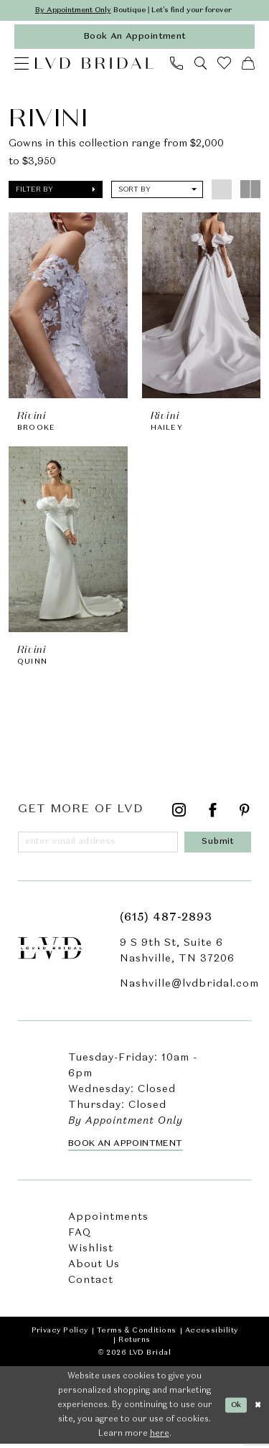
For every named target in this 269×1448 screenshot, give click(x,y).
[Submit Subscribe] (220, 846)
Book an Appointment (125, 1148)
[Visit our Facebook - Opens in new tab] (213, 814)
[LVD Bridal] (94, 64)
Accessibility (211, 1334)
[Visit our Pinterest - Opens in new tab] (245, 814)
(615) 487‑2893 (166, 922)
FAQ (79, 1237)
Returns (134, 1344)
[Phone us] (177, 64)
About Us (94, 1269)
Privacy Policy (60, 1334)
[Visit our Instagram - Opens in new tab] (179, 814)
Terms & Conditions (136, 1334)
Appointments (108, 1221)
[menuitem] (21, 64)
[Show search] (200, 64)
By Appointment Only (68, 10)
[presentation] (68, 307)
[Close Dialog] (258, 1409)
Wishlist (90, 1253)
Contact (90, 1284)
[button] (21, 64)
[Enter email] (100, 846)
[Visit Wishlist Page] (224, 65)
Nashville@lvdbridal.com (189, 988)
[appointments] (134, 37)
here (159, 1438)
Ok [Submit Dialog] (235, 1408)
